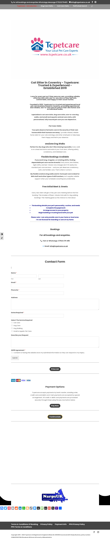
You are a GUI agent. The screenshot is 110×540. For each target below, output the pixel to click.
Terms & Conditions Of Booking (24, 524)
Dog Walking (18, 328)
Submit (15, 358)
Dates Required (17, 313)
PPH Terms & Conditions (21, 527)
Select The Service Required (21, 320)
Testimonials (55, 417)
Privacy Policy (46, 524)
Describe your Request (19, 335)
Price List (55, 369)
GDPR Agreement (18, 350)
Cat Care (17, 323)
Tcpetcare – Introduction (27, 6)
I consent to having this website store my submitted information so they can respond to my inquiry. (49, 353)
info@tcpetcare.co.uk (59, 246)
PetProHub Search (80, 6)
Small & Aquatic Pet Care (22, 331)
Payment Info (61, 524)
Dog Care (17, 325)
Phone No (15, 290)
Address (14, 298)
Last (39, 279)
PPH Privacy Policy (77, 524)
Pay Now (55, 406)
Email (13, 282)
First (12, 279)
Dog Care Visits (47, 6)
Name (14, 273)
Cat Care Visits (63, 6)
